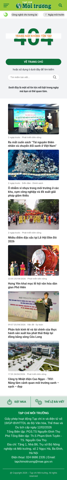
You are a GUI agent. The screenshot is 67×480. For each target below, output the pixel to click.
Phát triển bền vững (31, 137)
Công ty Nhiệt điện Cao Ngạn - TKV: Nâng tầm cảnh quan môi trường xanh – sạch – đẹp (33, 382)
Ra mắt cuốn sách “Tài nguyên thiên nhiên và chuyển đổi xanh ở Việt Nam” (32, 144)
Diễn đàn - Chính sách (32, 183)
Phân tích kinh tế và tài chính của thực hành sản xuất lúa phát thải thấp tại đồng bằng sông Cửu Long (32, 333)
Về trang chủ (33, 61)
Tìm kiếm (54, 77)
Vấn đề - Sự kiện (35, 325)
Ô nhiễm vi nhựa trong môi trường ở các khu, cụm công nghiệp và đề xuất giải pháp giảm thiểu (33, 191)
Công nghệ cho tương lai (27, 14)
